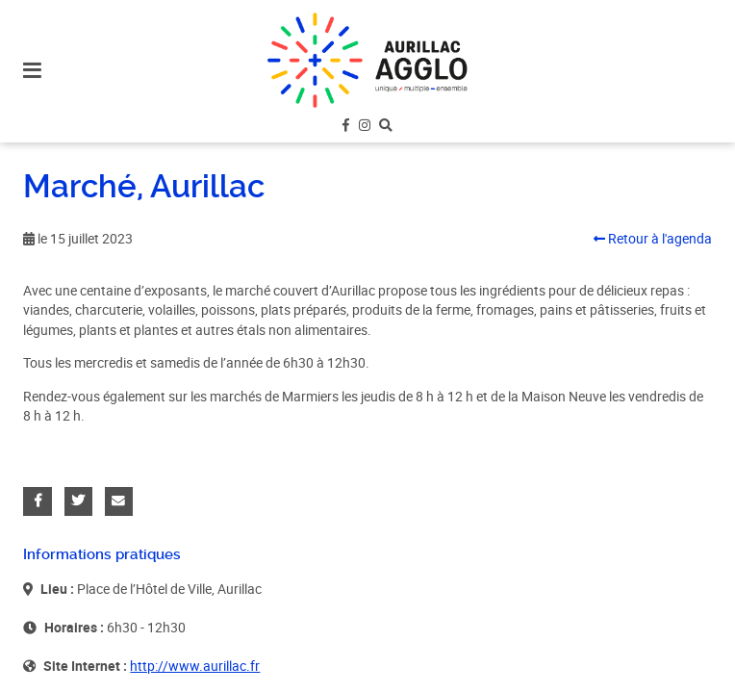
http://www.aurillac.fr (195, 666)
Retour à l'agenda (653, 238)
